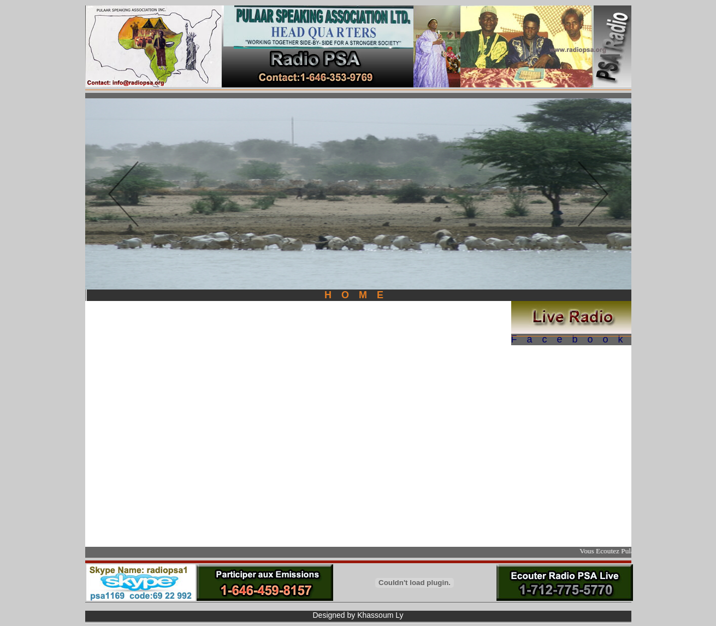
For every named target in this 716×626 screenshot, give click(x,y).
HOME (358, 295)
